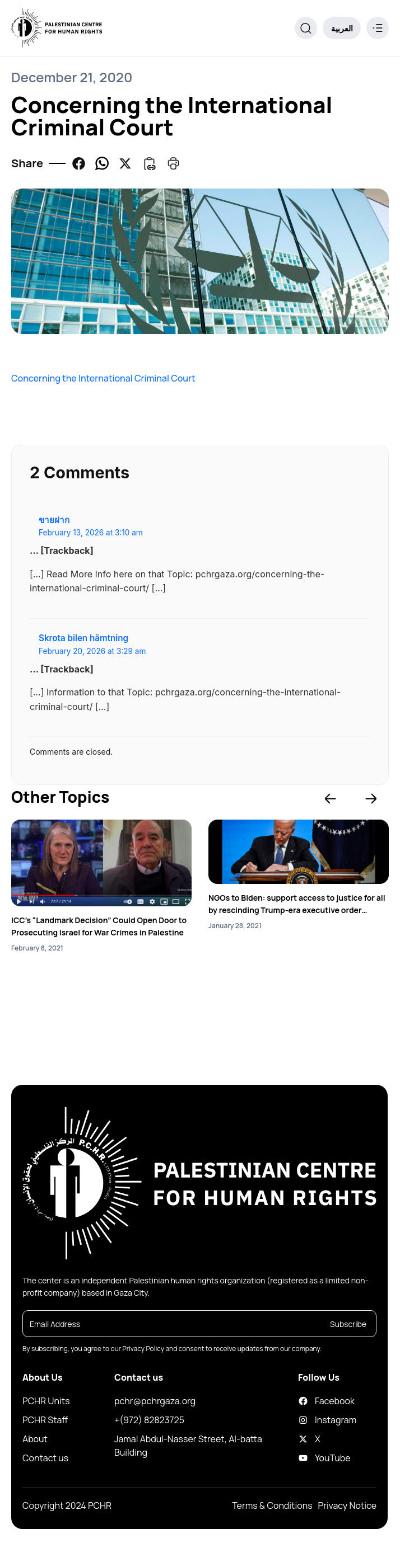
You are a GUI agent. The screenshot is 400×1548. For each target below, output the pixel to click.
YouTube (308, 1458)
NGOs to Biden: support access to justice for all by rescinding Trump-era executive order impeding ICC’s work (296, 904)
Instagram (308, 1420)
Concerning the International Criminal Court (103, 378)
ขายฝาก (54, 520)
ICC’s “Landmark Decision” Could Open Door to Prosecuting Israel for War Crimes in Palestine (99, 926)
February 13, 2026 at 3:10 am (91, 532)
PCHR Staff (45, 1420)
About (35, 1439)
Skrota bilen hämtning (83, 638)
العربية (342, 28)
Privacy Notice (347, 1505)
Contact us (45, 1458)
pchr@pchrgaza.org (155, 1401)
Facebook (308, 1401)
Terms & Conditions (272, 1505)
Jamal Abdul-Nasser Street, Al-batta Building (188, 1445)
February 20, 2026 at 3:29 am (92, 651)
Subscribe (348, 1324)
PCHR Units (46, 1401)
